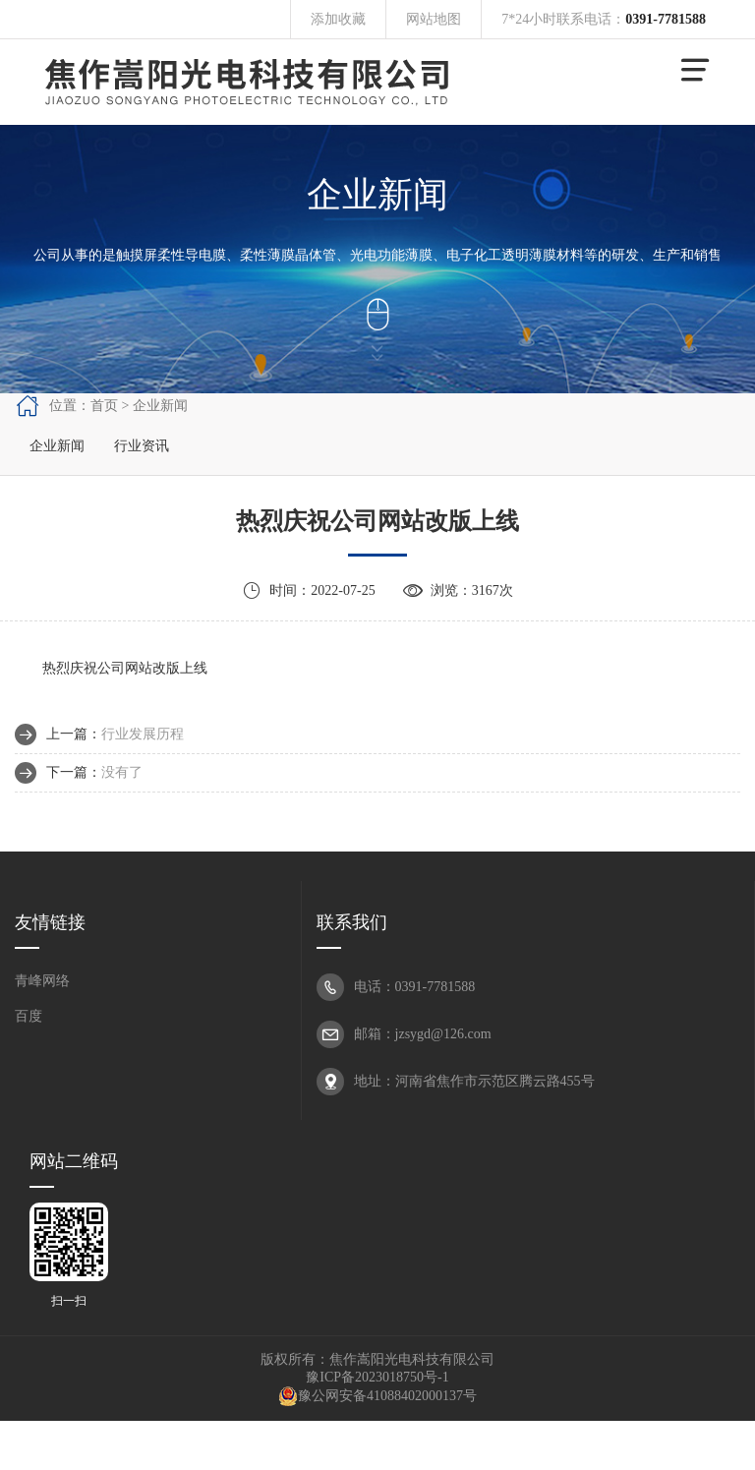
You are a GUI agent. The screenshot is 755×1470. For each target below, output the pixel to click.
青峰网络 (42, 980)
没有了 (122, 772)
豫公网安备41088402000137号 (377, 1395)
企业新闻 (57, 446)
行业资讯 (141, 446)
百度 (28, 1016)
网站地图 (433, 19)
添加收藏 (338, 19)
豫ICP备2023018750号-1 (377, 1377)
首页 (104, 405)
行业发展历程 (142, 734)
